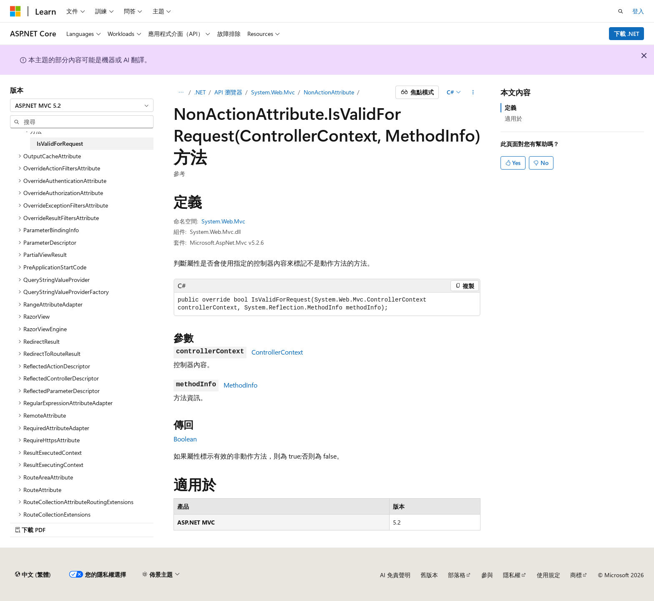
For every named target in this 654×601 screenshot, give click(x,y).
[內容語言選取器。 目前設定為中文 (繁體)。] (33, 574)
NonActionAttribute (329, 92)
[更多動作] (473, 92)
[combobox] (81, 105)
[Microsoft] (15, 11)
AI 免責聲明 (395, 575)
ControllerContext (277, 351)
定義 (510, 108)
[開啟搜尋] (620, 11)
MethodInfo (240, 384)
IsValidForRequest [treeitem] (60, 143)
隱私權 (512, 575)
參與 (487, 575)
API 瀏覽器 (228, 92)
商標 (576, 575)
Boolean (185, 438)
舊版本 (429, 575)
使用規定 (548, 575)
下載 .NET (626, 34)
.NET (200, 92)
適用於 (513, 118)
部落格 (456, 575)
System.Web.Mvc (273, 92)
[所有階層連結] (181, 92)
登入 (638, 11)
